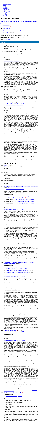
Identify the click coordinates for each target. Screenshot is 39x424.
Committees (5, 0)
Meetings (4, 6)
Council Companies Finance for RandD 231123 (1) (18, 197)
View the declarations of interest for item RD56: (15, 103)
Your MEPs (5, 14)
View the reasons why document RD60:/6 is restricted (24, 203)
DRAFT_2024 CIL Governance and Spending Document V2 (19, 270)
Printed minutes (8, 32)
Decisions (4, 3)
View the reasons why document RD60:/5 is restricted (24, 201)
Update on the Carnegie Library (13, 330)
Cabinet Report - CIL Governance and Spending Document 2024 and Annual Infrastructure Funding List (19, 263)
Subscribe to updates (6, 11)
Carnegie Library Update (13, 335)
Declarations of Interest (11, 61)
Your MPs (4, 13)
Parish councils (5, 8)
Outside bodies (5, 7)
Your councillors (6, 12)
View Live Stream (6, 39)
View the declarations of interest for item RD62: (15, 331)
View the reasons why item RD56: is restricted (14, 105)
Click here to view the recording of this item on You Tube (14, 209)
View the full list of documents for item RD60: (26, 204)
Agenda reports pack (6, 28)
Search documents (6, 9)
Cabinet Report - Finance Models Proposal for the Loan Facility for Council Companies (21, 187)
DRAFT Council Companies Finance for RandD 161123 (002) (20, 196)
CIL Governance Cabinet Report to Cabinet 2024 (17, 266)
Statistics (4, 10)
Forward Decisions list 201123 (14, 396)
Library (4, 5)
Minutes (8, 165)
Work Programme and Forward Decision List (15, 392)
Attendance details (6, 25)
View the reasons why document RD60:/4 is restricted (24, 199)
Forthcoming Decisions (7, 4)
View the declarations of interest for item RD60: (15, 189)
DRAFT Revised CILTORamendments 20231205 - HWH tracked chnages (22, 268)
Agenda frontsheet (9, 26)
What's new (5, 15)
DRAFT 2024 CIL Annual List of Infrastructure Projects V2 (19, 272)
